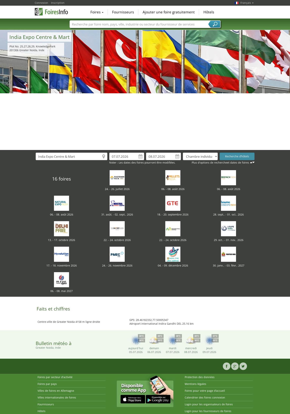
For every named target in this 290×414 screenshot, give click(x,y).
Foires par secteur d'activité (55, 377)
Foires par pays (47, 384)
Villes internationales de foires (57, 397)
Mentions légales (195, 384)
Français (247, 3)
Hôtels (208, 12)
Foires (96, 12)
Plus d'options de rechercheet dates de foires (220, 162)
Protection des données (200, 377)
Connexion (41, 3)
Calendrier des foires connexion (205, 397)
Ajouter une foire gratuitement (169, 12)
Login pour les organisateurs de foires (209, 404)
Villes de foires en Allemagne (56, 390)
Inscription (58, 3)
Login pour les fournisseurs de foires (208, 411)
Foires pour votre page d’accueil (205, 390)
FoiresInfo (53, 11)
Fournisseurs (123, 12)
